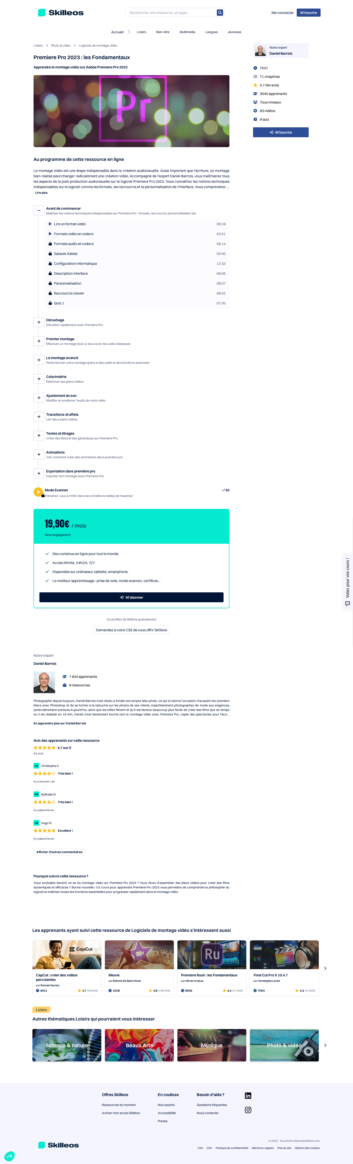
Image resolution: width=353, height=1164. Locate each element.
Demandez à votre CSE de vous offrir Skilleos (131, 630)
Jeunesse (234, 32)
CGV (209, 1148)
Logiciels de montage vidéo (98, 45)
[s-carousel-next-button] (325, 968)
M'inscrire (280, 132)
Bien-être (163, 32)
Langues (211, 32)
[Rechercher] (220, 12)
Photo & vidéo (60, 45)
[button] (9, 1156)
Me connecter (283, 12)
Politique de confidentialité (232, 1148)
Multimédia (187, 32)
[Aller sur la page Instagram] (248, 1110)
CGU (200, 1148)
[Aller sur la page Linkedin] (248, 1095)
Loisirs (141, 32)
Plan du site (284, 1148)
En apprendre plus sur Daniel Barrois (60, 723)
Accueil (117, 32)
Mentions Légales (263, 1148)
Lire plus (41, 193)
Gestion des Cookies (307, 1148)
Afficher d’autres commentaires (59, 852)
